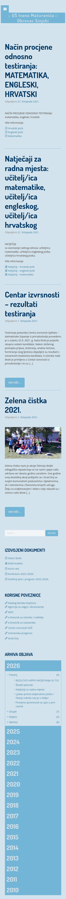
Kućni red (12, 568)
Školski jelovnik (24, 685)
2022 (13, 763)
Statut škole (13, 558)
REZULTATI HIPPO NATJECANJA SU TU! (37, 680)
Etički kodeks (14, 563)
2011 (12, 879)
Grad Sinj (11, 638)
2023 (13, 752)
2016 (13, 826)
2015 (12, 837)
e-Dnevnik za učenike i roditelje (24, 617)
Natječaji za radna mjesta (30, 689)
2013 (12, 858)
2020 (13, 784)
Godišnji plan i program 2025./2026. (27, 579)
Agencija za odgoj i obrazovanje (24, 606)
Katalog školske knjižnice (20, 603)
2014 (12, 847)
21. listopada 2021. (28, 232)
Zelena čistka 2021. (26, 405)
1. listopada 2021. (28, 321)
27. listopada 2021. (28, 102)
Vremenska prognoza (18, 633)
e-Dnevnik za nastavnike (20, 622)
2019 (13, 795)
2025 (13, 731)
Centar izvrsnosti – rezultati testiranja (32, 303)
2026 (13, 666)
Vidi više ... (14, 382)
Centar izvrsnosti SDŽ (18, 628)
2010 (13, 890)
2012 (12, 869)
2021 (12, 773)
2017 (12, 816)
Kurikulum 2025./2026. (19, 574)
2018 (13, 805)
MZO (9, 612)
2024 (13, 742)
